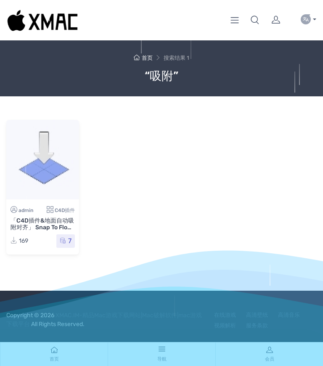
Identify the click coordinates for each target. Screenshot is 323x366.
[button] (255, 20)
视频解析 (225, 325)
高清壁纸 (257, 315)
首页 (143, 58)
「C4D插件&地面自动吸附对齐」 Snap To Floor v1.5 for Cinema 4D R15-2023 (42, 230)
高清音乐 (289, 315)
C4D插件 (65, 210)
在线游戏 (225, 315)
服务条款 (257, 325)
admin (26, 210)
